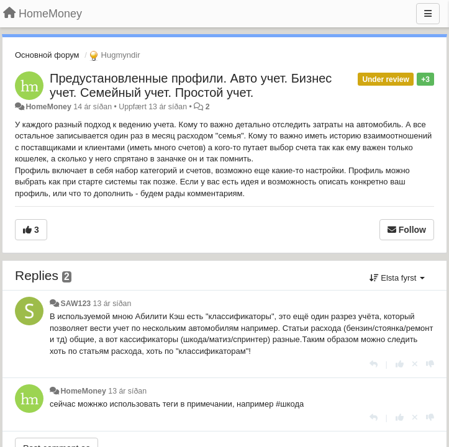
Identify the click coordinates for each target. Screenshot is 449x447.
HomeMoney (48, 106)
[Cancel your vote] (415, 364)
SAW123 (75, 303)
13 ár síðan (112, 303)
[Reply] (374, 364)
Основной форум (47, 55)
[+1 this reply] (400, 364)
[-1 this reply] (430, 364)
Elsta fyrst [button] (397, 277)
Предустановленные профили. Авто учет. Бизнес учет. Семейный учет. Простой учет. (191, 85)
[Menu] (428, 13)
